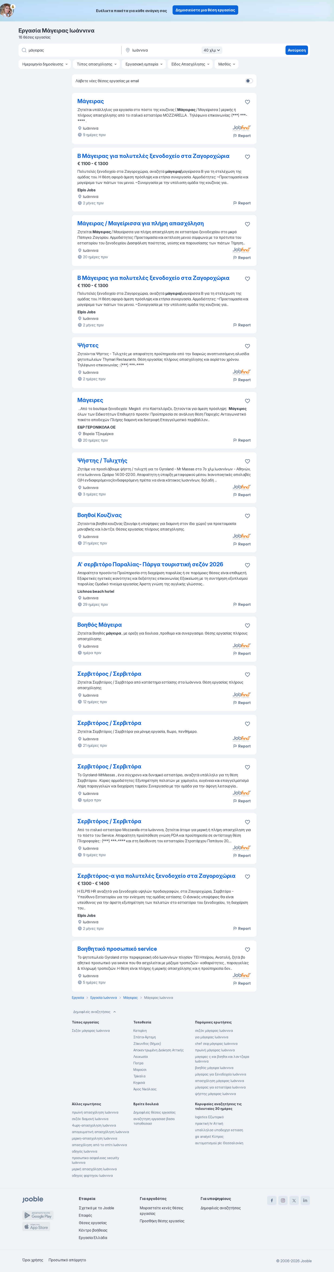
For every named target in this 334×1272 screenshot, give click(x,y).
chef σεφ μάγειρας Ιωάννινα (216, 1044)
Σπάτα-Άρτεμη (144, 1037)
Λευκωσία (140, 1057)
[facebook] (271, 1200)
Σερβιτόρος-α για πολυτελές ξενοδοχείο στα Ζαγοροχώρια (156, 875)
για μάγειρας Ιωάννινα (211, 1037)
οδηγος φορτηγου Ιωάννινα (92, 1175)
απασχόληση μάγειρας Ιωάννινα (219, 1081)
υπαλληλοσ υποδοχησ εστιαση (219, 1130)
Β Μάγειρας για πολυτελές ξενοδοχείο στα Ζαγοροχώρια (153, 156)
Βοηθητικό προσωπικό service (117, 948)
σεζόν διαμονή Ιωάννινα (90, 1119)
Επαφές (85, 1215)
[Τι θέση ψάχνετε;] (70, 50)
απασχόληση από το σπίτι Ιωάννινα (99, 1145)
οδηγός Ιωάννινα (84, 1151)
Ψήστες (88, 345)
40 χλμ (212, 50)
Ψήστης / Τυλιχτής (102, 460)
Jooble (306, 1261)
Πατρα (138, 1063)
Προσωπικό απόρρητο (67, 1260)
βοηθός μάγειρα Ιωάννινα (214, 1068)
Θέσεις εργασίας (93, 1222)
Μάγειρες (90, 400)
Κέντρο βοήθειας (93, 1230)
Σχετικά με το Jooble (96, 1208)
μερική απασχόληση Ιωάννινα (94, 1169)
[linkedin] (305, 1200)
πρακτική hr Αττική (209, 1123)
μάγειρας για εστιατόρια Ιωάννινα (220, 1087)
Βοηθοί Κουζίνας (99, 515)
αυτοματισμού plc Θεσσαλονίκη (219, 1143)
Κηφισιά (139, 1083)
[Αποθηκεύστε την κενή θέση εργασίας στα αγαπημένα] (247, 102)
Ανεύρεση (297, 50)
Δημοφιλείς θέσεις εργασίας (154, 1112)
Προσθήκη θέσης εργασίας (162, 1221)
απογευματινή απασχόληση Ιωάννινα (100, 1132)
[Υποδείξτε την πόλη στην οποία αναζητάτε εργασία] (173, 50)
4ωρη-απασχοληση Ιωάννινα (94, 1125)
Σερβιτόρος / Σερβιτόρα (109, 673)
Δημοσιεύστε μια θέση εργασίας (205, 10)
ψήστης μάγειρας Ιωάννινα (215, 1094)
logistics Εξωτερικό (209, 1117)
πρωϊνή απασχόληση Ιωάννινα (95, 1112)
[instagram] (283, 1200)
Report (242, 135)
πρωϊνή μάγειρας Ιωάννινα (215, 1050)
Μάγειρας (90, 101)
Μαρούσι (139, 1070)
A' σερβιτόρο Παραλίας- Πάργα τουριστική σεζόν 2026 (150, 564)
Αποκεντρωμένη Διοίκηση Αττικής (158, 1050)
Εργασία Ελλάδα (93, 1237)
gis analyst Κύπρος (209, 1136)
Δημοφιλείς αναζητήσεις (95, 1012)
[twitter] (294, 1200)
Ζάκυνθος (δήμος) (147, 1044)
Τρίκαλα (139, 1076)
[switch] (249, 81)
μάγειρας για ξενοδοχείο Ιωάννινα (220, 1074)
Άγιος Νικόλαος (145, 1089)
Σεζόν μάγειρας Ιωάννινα (91, 1031)
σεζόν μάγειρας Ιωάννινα (214, 1031)
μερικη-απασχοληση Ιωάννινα (94, 1138)
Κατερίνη (140, 1031)
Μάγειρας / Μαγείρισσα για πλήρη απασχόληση (140, 223)
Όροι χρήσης (32, 1260)
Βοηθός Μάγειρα (99, 624)
